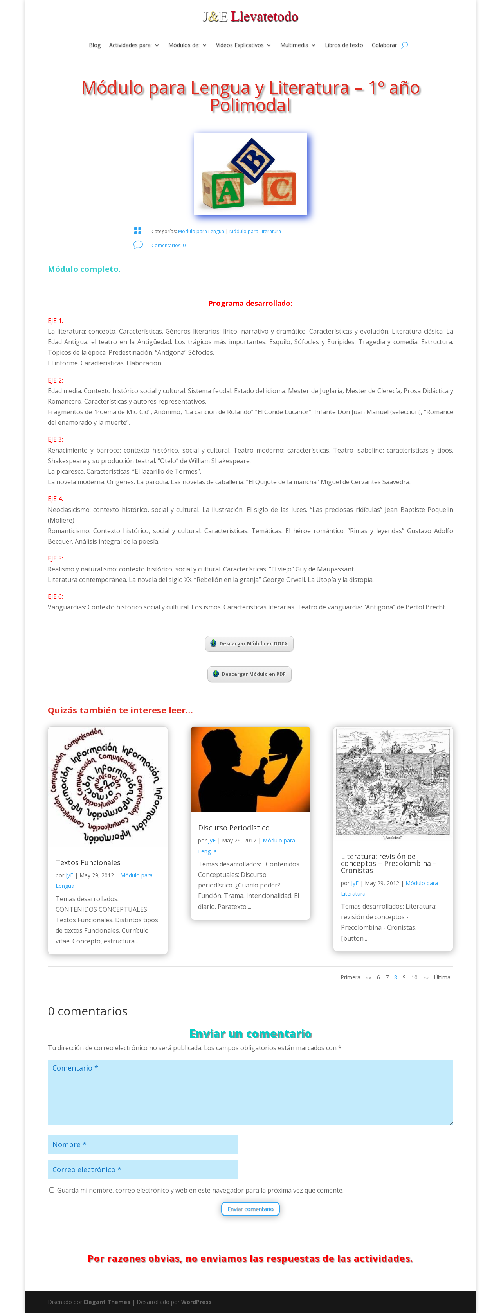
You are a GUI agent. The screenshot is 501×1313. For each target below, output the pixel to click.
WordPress (196, 1302)
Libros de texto (344, 45)
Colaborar (384, 45)
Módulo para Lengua (201, 231)
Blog (95, 45)
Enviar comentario (250, 1208)
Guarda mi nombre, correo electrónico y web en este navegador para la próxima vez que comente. (200, 1190)
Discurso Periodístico (234, 827)
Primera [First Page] (350, 977)
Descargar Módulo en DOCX (249, 643)
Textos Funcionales (88, 862)
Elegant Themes (107, 1302)
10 (414, 977)
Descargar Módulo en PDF (249, 673)
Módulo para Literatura (255, 231)
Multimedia (294, 45)
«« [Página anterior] (368, 977)
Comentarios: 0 (168, 245)
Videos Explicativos (240, 45)
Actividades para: (130, 45)
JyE (69, 875)
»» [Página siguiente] (426, 977)
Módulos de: (184, 45)
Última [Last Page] (442, 977)
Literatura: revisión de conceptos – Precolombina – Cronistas (389, 863)
